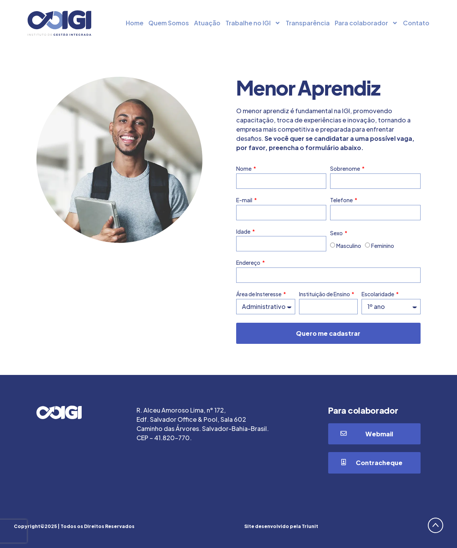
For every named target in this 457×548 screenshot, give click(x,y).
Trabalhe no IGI (253, 23)
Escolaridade (378, 294)
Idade (243, 231)
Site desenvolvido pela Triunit (281, 526)
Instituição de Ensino (325, 294)
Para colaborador (366, 23)
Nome (244, 168)
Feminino (382, 246)
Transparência (308, 23)
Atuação (207, 23)
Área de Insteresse (259, 294)
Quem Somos (168, 23)
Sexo (337, 233)
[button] (374, 434)
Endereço (248, 262)
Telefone (341, 200)
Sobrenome (345, 168)
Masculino (348, 246)
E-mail (244, 200)
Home (134, 23)
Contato (416, 23)
